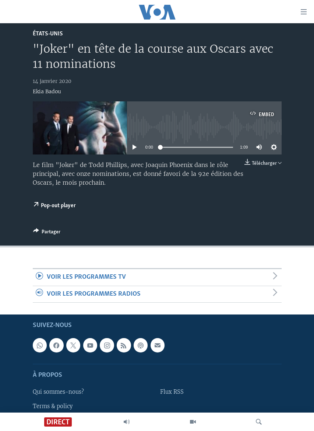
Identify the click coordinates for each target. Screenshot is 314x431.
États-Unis (48, 34)
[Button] (46, 233)
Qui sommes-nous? (58, 392)
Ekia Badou (47, 91)
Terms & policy (53, 406)
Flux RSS (172, 392)
